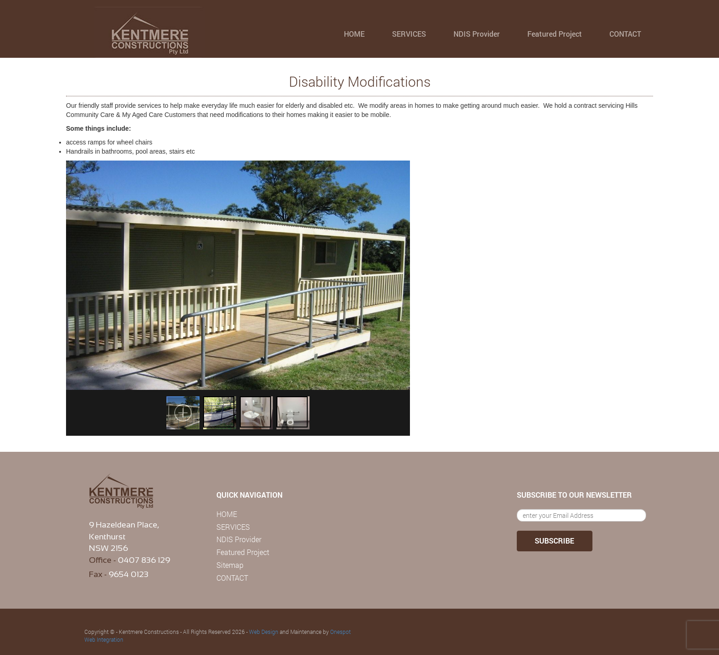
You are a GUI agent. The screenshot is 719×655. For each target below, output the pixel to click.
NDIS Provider (477, 34)
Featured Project (554, 34)
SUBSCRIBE (554, 540)
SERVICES (409, 34)
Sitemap (229, 565)
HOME (354, 34)
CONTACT (625, 34)
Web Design (263, 631)
